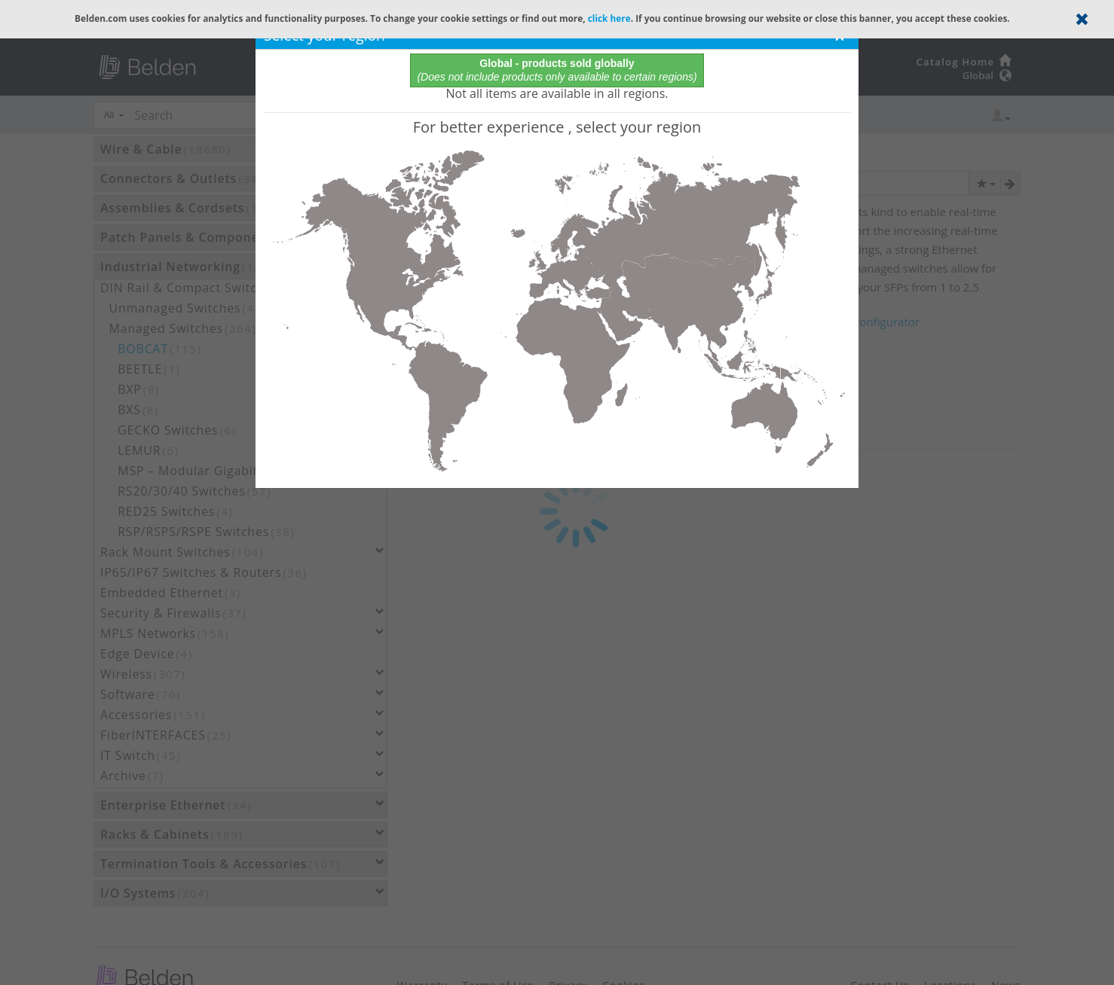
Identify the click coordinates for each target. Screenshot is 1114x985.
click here (609, 18)
